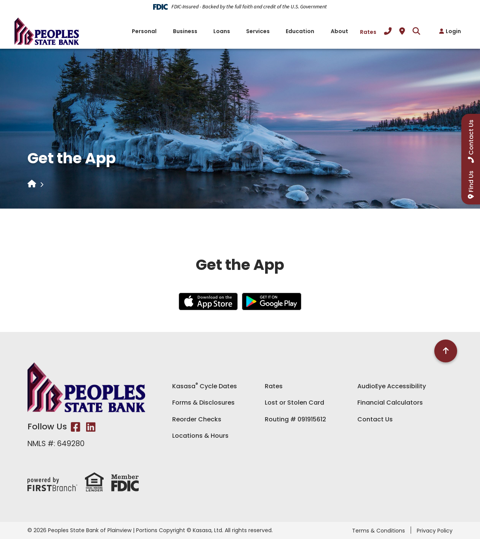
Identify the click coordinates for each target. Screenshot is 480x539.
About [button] (339, 31)
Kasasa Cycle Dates (204, 386)
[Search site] (416, 31)
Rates (368, 32)
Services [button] (258, 31)
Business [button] (185, 31)
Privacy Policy (435, 530)
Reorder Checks (196, 419)
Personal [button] (144, 31)
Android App (271, 301)
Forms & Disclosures (203, 402)
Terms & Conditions (378, 530)
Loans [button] (221, 31)
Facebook (75, 427)
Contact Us (375, 419)
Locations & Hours (200, 435)
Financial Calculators (390, 402)
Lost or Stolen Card (294, 402)
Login (453, 31)
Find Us (471, 181)
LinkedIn (91, 427)
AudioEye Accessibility (391, 386)
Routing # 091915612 (295, 419)
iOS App (208, 301)
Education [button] (300, 31)
